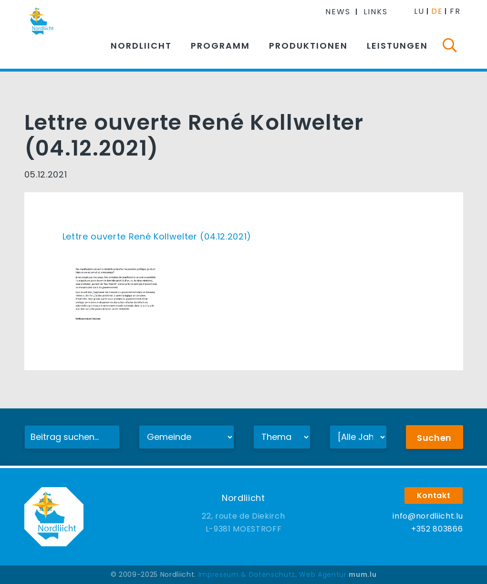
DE (437, 11)
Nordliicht (141, 46)
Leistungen (397, 46)
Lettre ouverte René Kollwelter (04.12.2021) (157, 236)
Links (375, 11)
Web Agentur (322, 574)
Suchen (434, 438)
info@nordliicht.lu (428, 516)
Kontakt (434, 495)
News (338, 11)
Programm (220, 46)
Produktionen (308, 46)
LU (419, 11)
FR (455, 11)
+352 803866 (437, 528)
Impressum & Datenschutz (246, 574)
